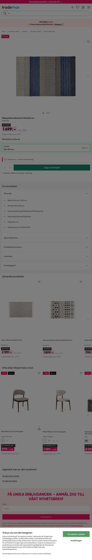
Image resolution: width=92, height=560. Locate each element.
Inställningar (76, 540)
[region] (46, 544)
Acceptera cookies (76, 534)
